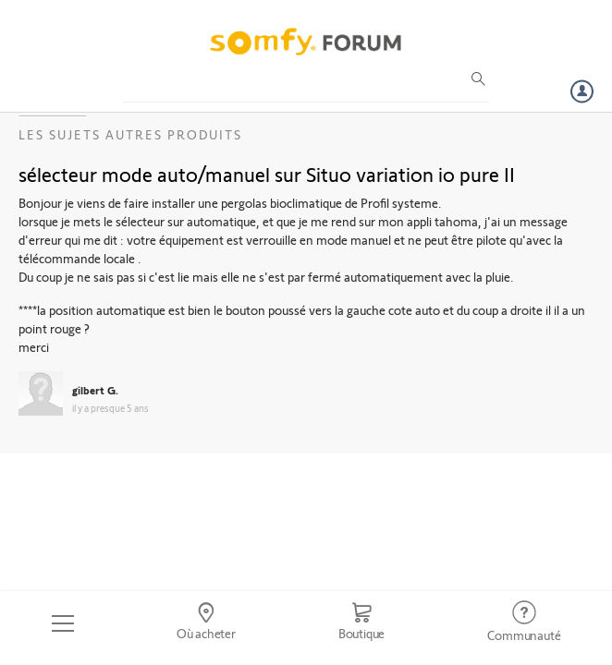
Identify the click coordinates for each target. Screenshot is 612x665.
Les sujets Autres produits (130, 134)
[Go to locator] (206, 623)
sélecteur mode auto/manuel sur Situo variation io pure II (266, 174)
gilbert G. (95, 389)
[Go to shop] (361, 623)
